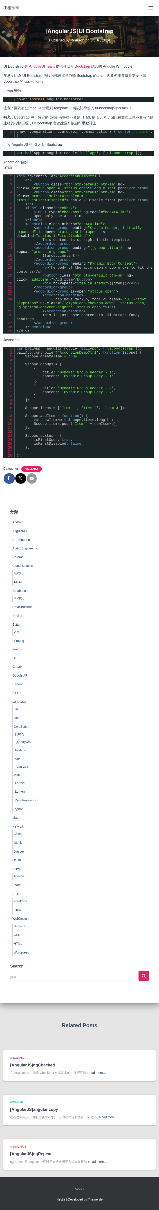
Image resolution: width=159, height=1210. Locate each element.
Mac (15, 817)
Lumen (20, 791)
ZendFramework (26, 800)
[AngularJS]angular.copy (34, 1109)
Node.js (20, 750)
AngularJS (31, 469)
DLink (18, 842)
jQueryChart (24, 741)
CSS (17, 935)
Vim (16, 632)
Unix (15, 894)
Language (19, 701)
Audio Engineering (25, 548)
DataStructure (22, 607)
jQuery (19, 734)
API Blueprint (21, 540)
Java (17, 718)
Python (19, 809)
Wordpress (21, 952)
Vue (17, 759)
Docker (17, 616)
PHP (17, 775)
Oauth (16, 860)
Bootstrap (82, 66)
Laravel (20, 783)
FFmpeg (18, 641)
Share (16, 885)
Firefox (17, 649)
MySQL (19, 598)
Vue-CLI (22, 767)
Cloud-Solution (22, 565)
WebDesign (20, 918)
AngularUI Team (42, 66)
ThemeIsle (95, 1199)
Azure (18, 582)
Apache (19, 876)
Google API (20, 675)
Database (19, 590)
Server (17, 869)
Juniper (19, 851)
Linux (17, 910)
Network (18, 826)
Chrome (18, 557)
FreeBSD (20, 901)
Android (17, 522)
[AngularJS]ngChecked (32, 1065)
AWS (17, 573)
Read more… (96, 1073)
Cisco (18, 834)
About (79, 1188)
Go (16, 709)
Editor (16, 624)
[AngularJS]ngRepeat (31, 1154)
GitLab (17, 666)
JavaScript (21, 726)
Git (14, 658)
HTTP (16, 693)
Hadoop (17, 684)
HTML (18, 943)
